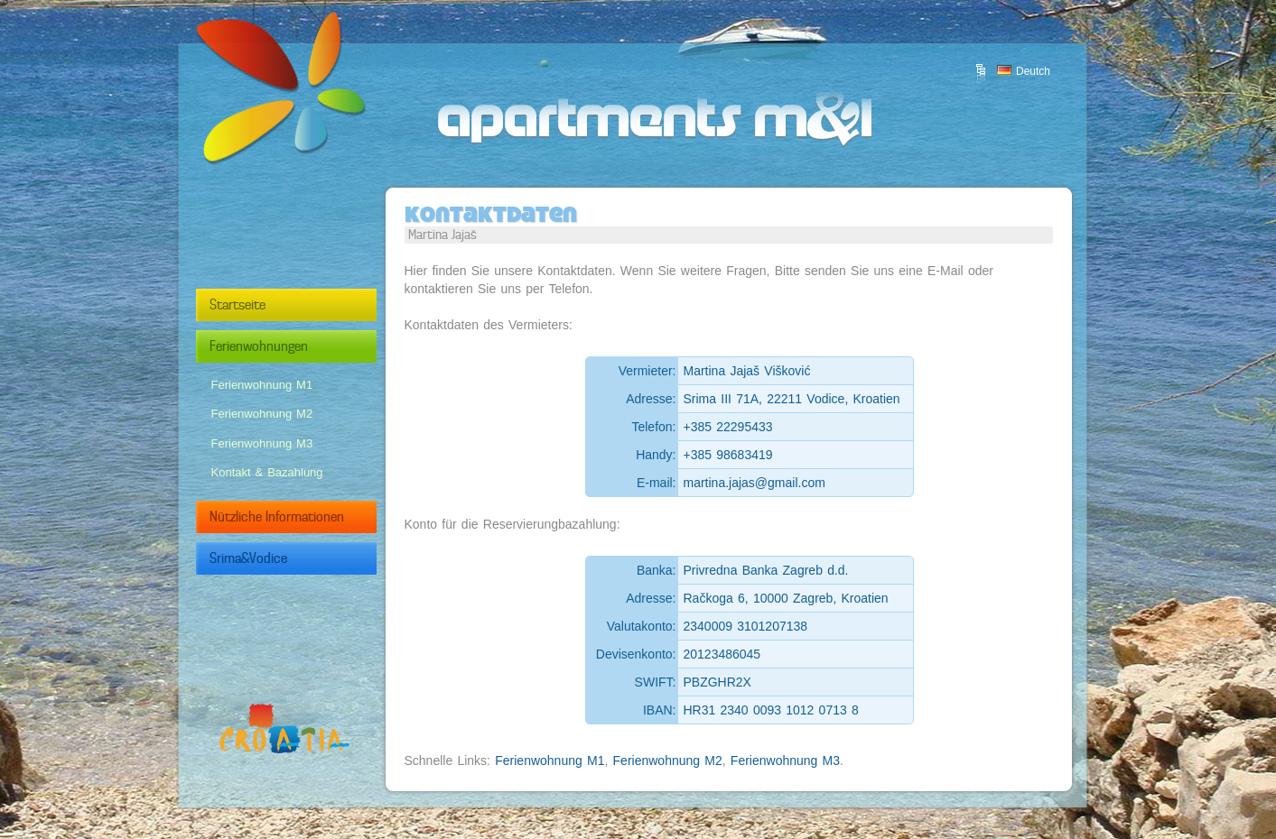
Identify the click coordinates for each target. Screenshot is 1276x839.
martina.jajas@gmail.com (754, 482)
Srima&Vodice (307, 558)
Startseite (307, 305)
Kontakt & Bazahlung (267, 472)
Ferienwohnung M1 (262, 385)
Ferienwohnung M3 (262, 443)
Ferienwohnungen (307, 346)
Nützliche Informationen (307, 517)
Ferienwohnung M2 (262, 413)
